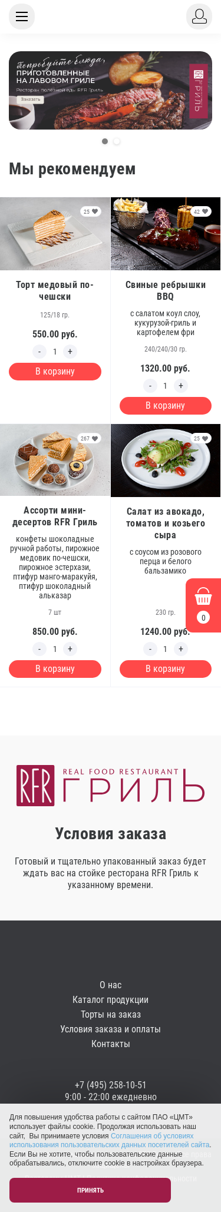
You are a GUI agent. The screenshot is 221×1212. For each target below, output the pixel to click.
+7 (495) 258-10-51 (111, 1085)
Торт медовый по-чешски (55, 290)
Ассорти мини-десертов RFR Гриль (55, 516)
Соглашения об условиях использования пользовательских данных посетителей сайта (109, 1141)
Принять (90, 1190)
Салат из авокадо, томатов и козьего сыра (166, 523)
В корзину (55, 371)
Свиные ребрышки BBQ (166, 290)
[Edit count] (55, 352)
